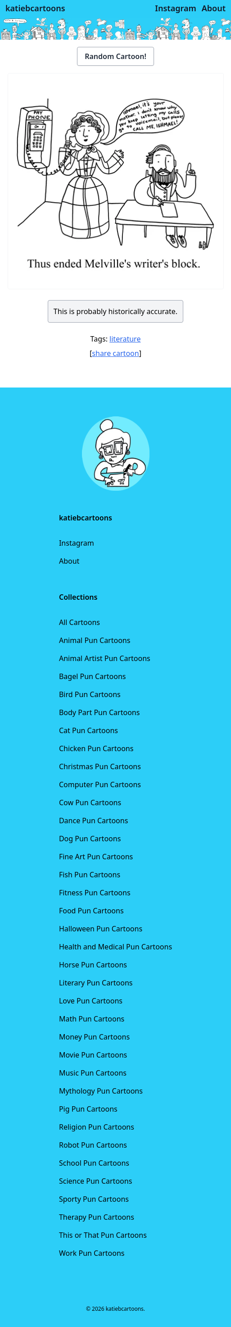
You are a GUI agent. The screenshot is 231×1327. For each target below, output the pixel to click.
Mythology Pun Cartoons (101, 1091)
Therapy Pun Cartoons (96, 1217)
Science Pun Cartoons (95, 1181)
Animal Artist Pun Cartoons (104, 658)
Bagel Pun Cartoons (92, 676)
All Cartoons (79, 622)
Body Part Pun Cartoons (99, 712)
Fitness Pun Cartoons (95, 893)
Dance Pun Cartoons (93, 820)
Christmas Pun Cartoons (100, 766)
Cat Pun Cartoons (88, 730)
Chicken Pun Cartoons (96, 748)
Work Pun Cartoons (92, 1253)
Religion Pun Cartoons (96, 1127)
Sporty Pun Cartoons (94, 1199)
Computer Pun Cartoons (100, 784)
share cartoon (115, 353)
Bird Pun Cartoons (90, 694)
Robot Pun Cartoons (93, 1145)
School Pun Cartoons (94, 1163)
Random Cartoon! (115, 56)
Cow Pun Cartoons (90, 802)
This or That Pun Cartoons (103, 1235)
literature (124, 339)
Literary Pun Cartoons (96, 983)
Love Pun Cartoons (90, 1001)
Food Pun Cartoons (91, 911)
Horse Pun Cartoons (93, 965)
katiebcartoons (35, 8)
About (69, 561)
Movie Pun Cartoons (93, 1055)
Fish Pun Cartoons (89, 875)
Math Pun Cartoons (91, 1019)
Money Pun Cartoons (94, 1037)
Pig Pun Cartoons (88, 1109)
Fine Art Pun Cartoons (96, 857)
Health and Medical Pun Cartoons (115, 947)
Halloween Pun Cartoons (100, 929)
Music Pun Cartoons (93, 1073)
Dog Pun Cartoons (90, 839)
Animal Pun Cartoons (94, 640)
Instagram (76, 543)
